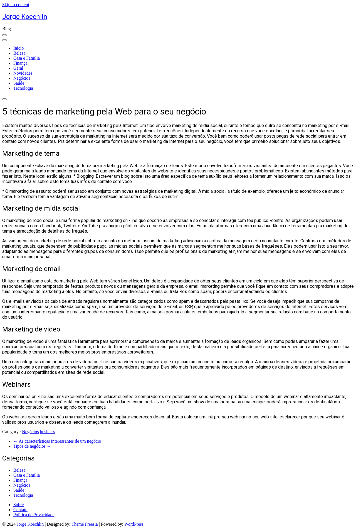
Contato (20, 509)
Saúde (18, 83)
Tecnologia (23, 88)
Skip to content (15, 4)
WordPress (134, 524)
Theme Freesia (84, 524)
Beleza (19, 53)
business (47, 431)
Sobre (18, 504)
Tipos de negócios (32, 446)
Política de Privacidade (34, 514)
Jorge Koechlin (24, 17)
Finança (20, 63)
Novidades (22, 73)
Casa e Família (26, 58)
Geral (18, 68)
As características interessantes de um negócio (57, 441)
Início (18, 48)
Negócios (21, 78)
